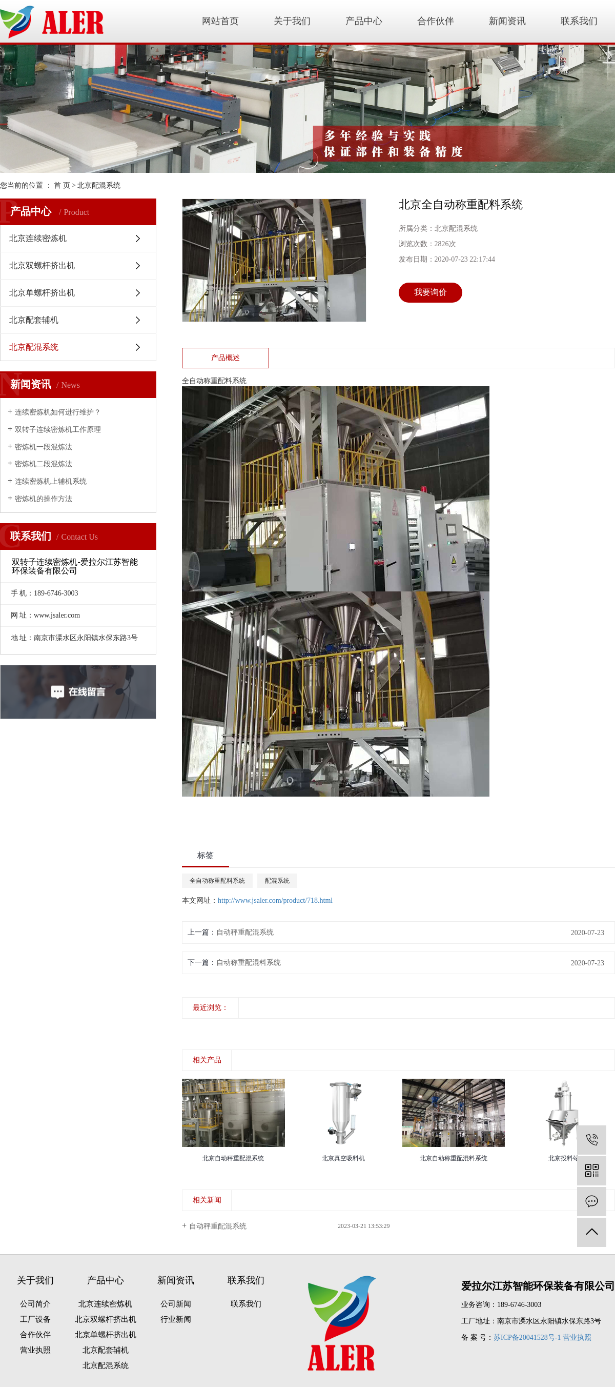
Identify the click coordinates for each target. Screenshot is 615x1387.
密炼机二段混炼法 (43, 464)
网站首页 (220, 21)
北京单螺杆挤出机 (42, 292)
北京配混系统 (98, 185)
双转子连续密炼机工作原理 (58, 429)
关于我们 (292, 21)
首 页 (62, 185)
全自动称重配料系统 (217, 880)
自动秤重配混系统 (245, 932)
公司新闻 (175, 1304)
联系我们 (579, 21)
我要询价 (430, 292)
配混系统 (277, 880)
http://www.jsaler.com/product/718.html (275, 900)
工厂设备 (35, 1319)
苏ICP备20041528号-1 (527, 1337)
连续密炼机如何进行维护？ (58, 412)
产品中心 (363, 21)
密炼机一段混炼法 (43, 447)
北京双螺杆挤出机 (42, 265)
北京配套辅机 (33, 319)
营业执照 (35, 1350)
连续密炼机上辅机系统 (51, 481)
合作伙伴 (435, 21)
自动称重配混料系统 (248, 962)
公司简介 (35, 1304)
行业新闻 (175, 1319)
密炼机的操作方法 (43, 499)
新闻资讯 (507, 21)
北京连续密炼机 (38, 238)
